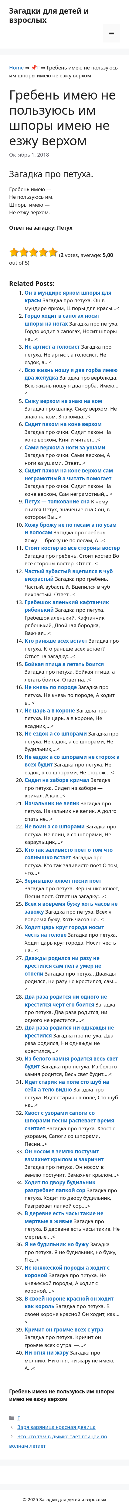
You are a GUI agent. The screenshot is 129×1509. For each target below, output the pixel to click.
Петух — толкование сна (58, 501)
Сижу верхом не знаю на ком (63, 401)
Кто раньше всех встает (57, 640)
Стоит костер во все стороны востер (72, 547)
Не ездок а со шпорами (56, 733)
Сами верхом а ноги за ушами (65, 447)
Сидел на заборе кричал (58, 779)
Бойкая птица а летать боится (64, 664)
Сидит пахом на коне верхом (63, 424)
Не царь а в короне (50, 710)
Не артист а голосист (53, 346)
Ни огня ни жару (47, 1352)
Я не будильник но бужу (57, 1244)
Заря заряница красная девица (56, 1426)
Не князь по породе (51, 687)
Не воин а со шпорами (55, 826)
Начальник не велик (53, 803)
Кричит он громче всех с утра (64, 1329)
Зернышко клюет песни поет (63, 880)
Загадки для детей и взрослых (49, 15)
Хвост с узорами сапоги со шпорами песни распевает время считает (69, 1120)
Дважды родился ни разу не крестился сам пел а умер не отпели (63, 966)
